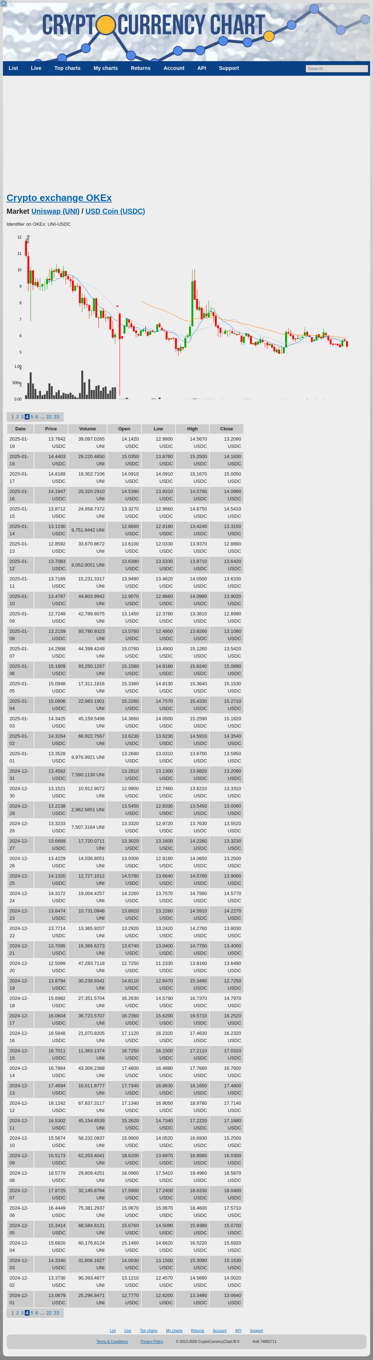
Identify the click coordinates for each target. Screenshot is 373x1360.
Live (36, 68)
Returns (140, 68)
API (201, 68)
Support (229, 68)
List (13, 68)
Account (174, 68)
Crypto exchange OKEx (59, 197)
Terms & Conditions (112, 1342)
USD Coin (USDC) (115, 211)
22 (48, 416)
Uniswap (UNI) (55, 211)
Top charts (67, 68)
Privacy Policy (152, 1342)
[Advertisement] (186, 137)
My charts (106, 68)
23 (56, 416)
